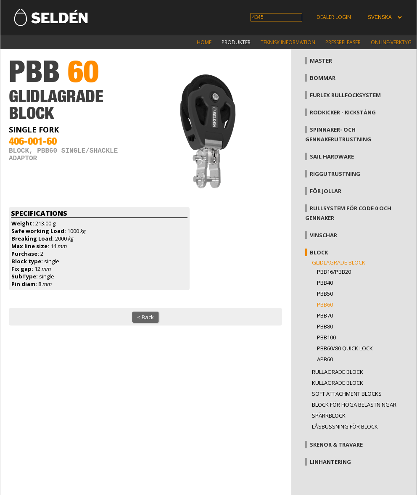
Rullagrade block (337, 372)
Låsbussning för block (345, 426)
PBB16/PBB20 (334, 271)
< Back (145, 317)
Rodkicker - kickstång (343, 112)
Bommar (322, 78)
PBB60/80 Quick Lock (345, 348)
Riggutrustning (335, 173)
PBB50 (325, 293)
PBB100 (326, 337)
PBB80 (325, 326)
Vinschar (323, 235)
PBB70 (325, 315)
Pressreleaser (343, 42)
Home (204, 42)
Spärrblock (329, 415)
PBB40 (325, 282)
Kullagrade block (337, 382)
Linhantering (330, 462)
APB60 (325, 359)
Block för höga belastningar (354, 404)
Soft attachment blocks (347, 393)
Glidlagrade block (338, 262)
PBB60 (325, 304)
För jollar (325, 191)
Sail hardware (332, 156)
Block (319, 252)
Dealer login (334, 17)
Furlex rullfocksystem (345, 95)
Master (321, 60)
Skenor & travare (336, 444)
